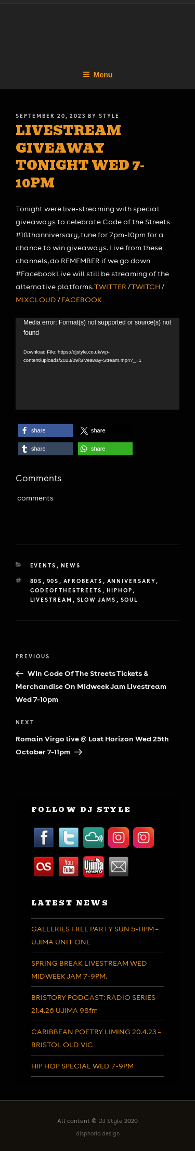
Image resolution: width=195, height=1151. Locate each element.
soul (129, 599)
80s (36, 581)
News (71, 565)
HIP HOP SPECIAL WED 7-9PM (82, 1066)
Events (43, 565)
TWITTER (110, 286)
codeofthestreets (66, 590)
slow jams (96, 599)
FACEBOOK (81, 299)
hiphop (120, 590)
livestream (51, 599)
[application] (97, 364)
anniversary (131, 581)
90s (53, 581)
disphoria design (98, 1133)
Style (109, 115)
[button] (45, 430)
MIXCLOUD (36, 299)
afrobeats (83, 581)
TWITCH (145, 286)
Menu (98, 75)
